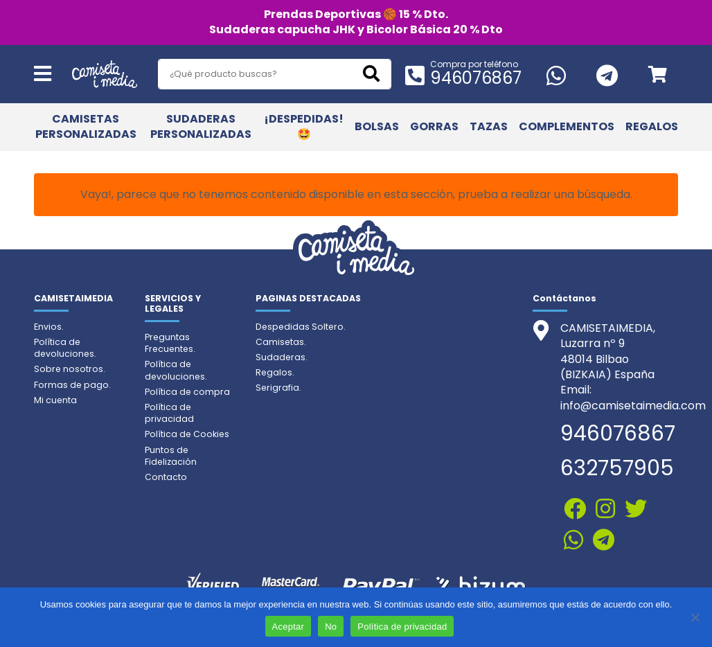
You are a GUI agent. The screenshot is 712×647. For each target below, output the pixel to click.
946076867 (476, 78)
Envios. (49, 327)
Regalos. (275, 372)
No (331, 626)
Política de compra (187, 392)
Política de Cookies (187, 434)
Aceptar (288, 626)
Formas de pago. (72, 385)
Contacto (166, 477)
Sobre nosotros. (69, 369)
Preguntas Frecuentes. (170, 343)
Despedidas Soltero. (301, 327)
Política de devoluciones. (65, 348)
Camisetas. (281, 342)
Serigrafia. (278, 387)
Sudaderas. (282, 357)
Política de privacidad (169, 413)
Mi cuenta (55, 400)
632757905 (617, 468)
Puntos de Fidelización (171, 456)
